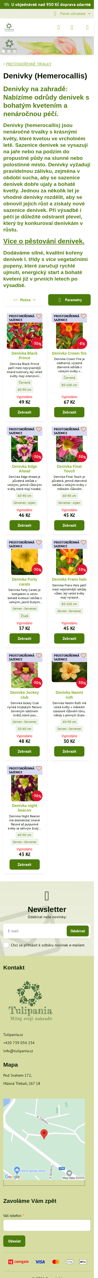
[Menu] (87, 27)
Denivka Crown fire (69, 353)
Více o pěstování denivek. (43, 241)
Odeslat (14, 1241)
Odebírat (78, 931)
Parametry (69, 300)
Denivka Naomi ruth (69, 695)
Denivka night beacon (24, 808)
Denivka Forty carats (24, 581)
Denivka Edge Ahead (24, 468)
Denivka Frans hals (69, 579)
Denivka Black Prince (25, 355)
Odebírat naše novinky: (47, 916)
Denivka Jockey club (24, 695)
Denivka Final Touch (69, 468)
